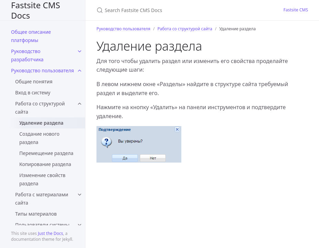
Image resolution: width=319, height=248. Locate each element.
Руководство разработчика (27, 55)
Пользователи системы (42, 224)
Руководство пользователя (42, 70)
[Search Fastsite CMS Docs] (177, 10)
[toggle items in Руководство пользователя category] (79, 70)
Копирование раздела (45, 164)
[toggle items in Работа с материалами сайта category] (79, 194)
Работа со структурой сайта (40, 107)
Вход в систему (32, 92)
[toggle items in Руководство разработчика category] (79, 51)
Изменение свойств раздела (42, 179)
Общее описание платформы (31, 36)
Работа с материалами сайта (41, 198)
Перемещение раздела (46, 153)
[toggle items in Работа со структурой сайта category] (79, 103)
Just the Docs (50, 233)
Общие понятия (33, 81)
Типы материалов (36, 213)
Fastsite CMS (296, 10)
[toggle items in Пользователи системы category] (79, 224)
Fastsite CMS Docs (35, 10)
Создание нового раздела (39, 138)
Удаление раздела (41, 123)
